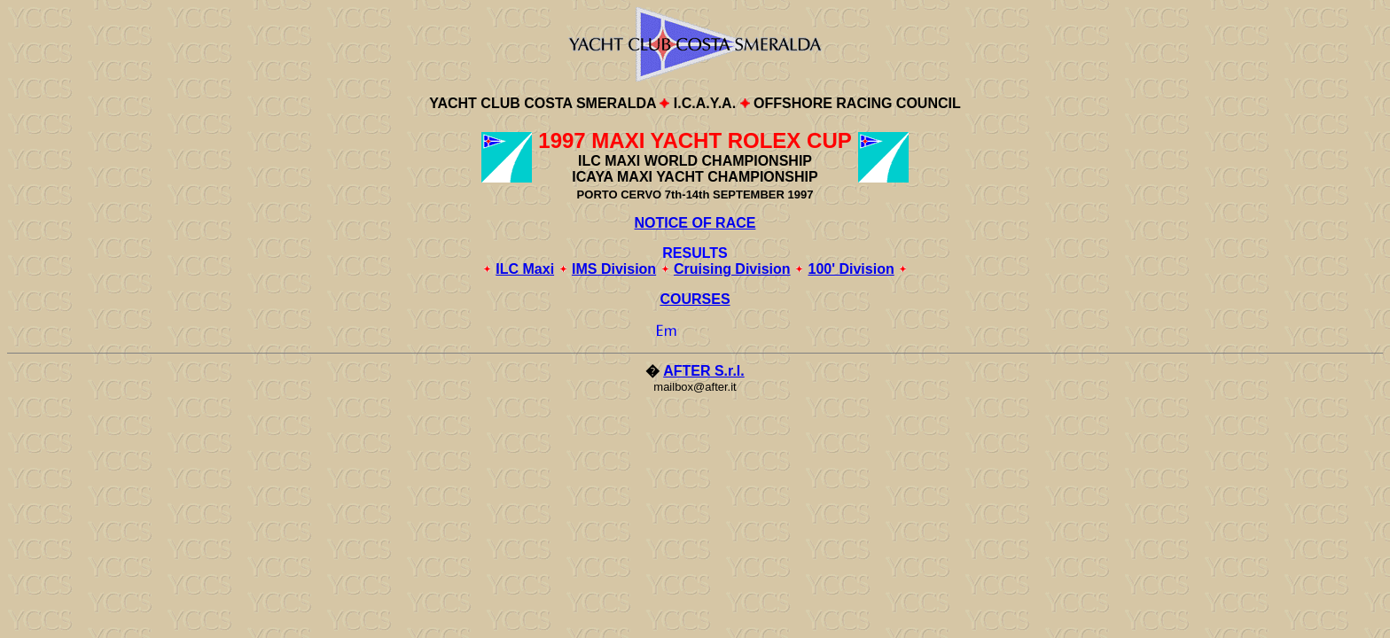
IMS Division (614, 268)
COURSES (695, 299)
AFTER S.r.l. (704, 370)
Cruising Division (732, 268)
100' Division (851, 268)
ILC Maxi (525, 268)
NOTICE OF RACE (695, 222)
